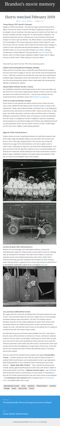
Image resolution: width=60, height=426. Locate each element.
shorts (14, 388)
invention (53, 386)
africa (23, 386)
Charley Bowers (42, 386)
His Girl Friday (44, 52)
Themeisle (44, 422)
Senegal (6, 388)
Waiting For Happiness (41, 97)
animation (31, 386)
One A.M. (44, 265)
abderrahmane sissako (11, 386)
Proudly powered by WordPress (21, 422)
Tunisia (31, 388)
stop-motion (22, 388)
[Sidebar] (2, 10)
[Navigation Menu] (58, 10)
